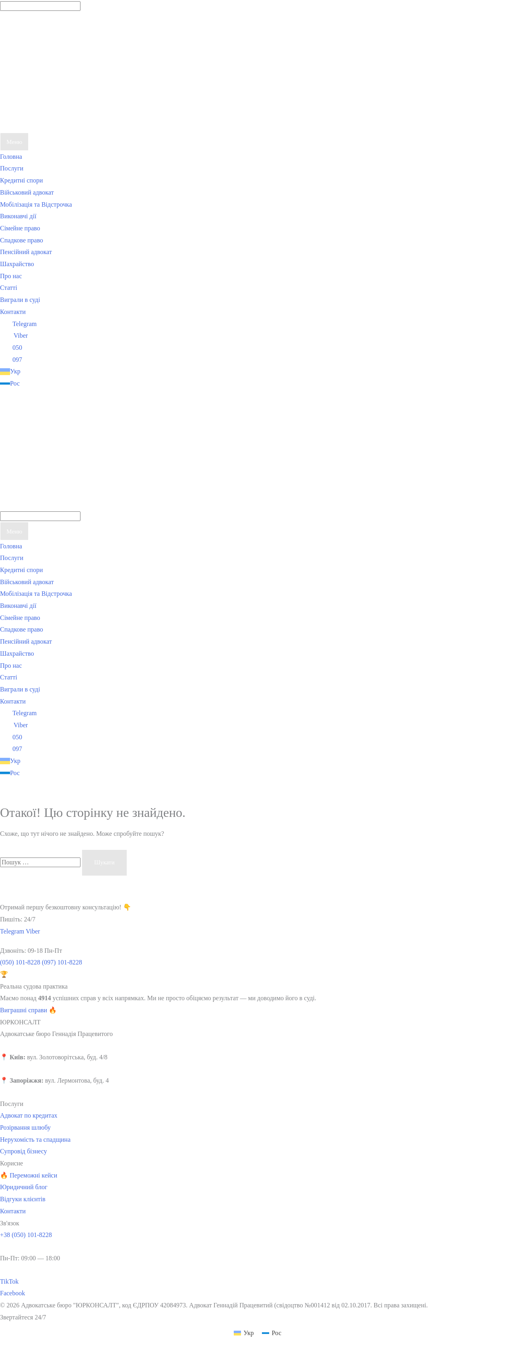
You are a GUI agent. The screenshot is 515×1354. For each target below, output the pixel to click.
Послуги (11, 168)
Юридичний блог (23, 1187)
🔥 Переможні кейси (28, 1175)
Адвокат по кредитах (29, 1115)
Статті (8, 287)
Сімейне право (20, 228)
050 (11, 347)
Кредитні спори (21, 180)
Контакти (13, 311)
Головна (11, 156)
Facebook (12, 1293)
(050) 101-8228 (20, 962)
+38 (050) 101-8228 (26, 1234)
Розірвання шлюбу (25, 1127)
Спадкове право (21, 240)
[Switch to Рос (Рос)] (271, 1333)
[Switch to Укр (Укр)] (244, 1333)
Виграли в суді (20, 299)
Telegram (18, 323)
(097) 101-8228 (62, 962)
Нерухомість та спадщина (35, 1139)
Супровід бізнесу (23, 1151)
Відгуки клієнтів (22, 1199)
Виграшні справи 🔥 (28, 1010)
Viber (14, 335)
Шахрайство (17, 264)
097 (11, 359)
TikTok (9, 1281)
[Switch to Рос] (60, 383)
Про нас (11, 276)
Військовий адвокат (27, 192)
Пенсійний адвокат (26, 251)
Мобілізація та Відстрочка (36, 204)
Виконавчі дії (18, 216)
